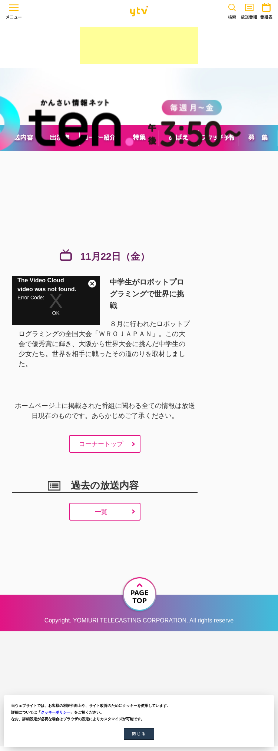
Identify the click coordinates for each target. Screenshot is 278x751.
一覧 (100, 515)
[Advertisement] (139, 45)
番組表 (266, 10)
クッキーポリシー (55, 712)
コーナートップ (100, 445)
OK (56, 313)
